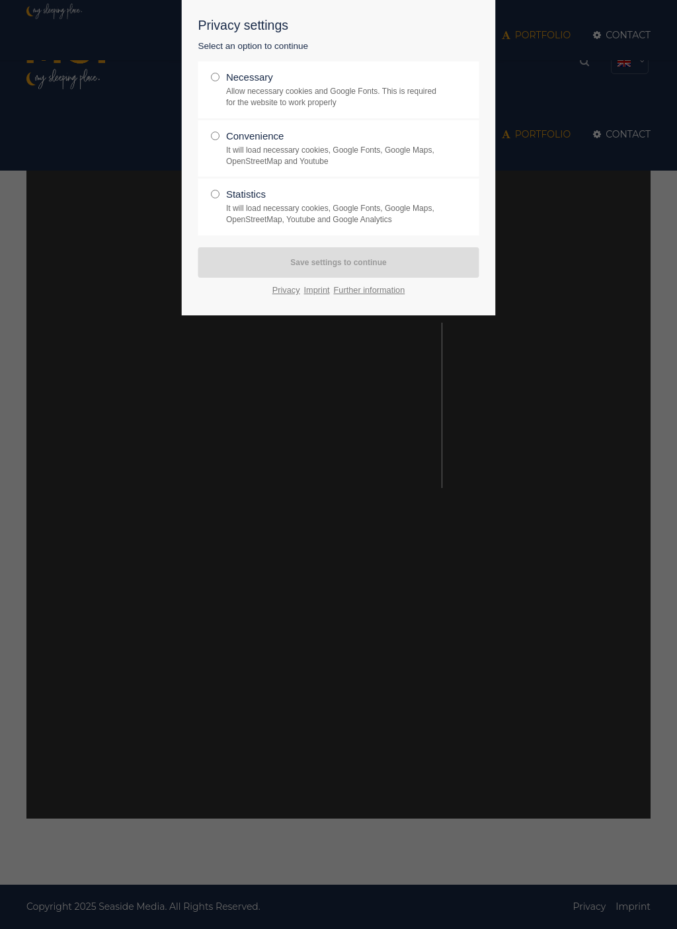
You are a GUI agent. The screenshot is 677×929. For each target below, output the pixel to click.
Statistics (333, 206)
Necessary (333, 89)
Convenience (333, 148)
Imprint (317, 290)
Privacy (286, 290)
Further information (369, 290)
